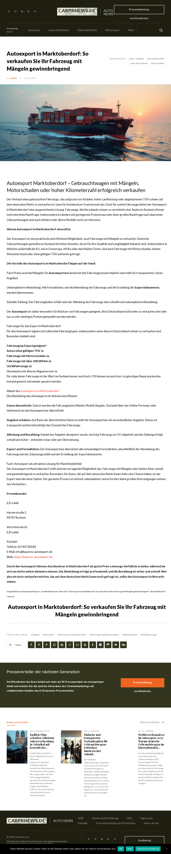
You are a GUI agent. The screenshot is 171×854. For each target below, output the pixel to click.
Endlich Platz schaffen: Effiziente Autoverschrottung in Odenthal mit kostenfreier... (42, 741)
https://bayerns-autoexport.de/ (33, 557)
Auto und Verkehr (139, 63)
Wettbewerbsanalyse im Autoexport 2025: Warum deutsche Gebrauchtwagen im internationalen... (151, 741)
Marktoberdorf (129, 634)
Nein (129, 848)
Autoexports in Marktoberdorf (39, 391)
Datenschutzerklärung (148, 848)
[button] (161, 30)
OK (120, 848)
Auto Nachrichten (155, 58)
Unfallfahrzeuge (149, 634)
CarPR (13, 78)
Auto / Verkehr (136, 58)
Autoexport (48, 634)
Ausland (35, 634)
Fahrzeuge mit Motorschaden (104, 634)
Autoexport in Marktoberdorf (71, 634)
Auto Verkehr (157, 63)
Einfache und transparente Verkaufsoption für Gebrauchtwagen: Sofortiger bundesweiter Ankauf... (96, 744)
